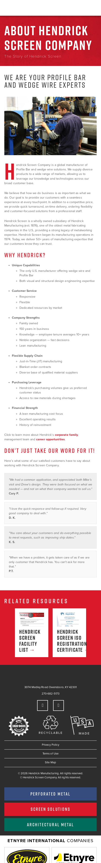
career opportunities (50, 439)
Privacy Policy (50, 745)
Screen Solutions (50, 809)
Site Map (50, 762)
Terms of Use (50, 753)
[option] (31, 632)
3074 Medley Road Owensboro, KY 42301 (50, 687)
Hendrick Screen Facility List (29, 641)
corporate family (66, 435)
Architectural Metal (50, 824)
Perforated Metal (50, 794)
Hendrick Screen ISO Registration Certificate (69, 641)
